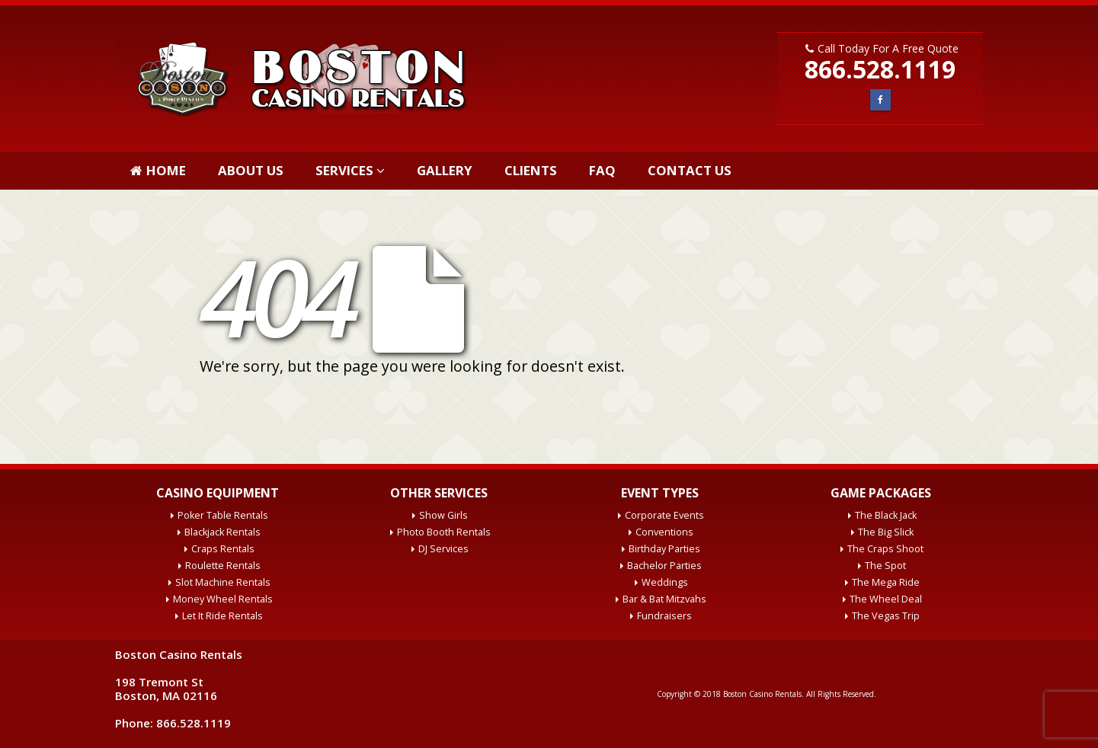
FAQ (602, 170)
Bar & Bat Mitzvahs (664, 599)
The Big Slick (886, 532)
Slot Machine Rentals (222, 582)
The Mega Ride (886, 582)
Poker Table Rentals (223, 515)
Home (158, 170)
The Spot (885, 565)
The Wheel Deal (886, 599)
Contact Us (689, 170)
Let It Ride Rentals (222, 615)
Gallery (444, 170)
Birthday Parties (664, 548)
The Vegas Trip (886, 615)
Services (344, 170)
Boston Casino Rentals (762, 694)
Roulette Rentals (223, 565)
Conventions (664, 532)
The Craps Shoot (885, 548)
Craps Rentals (222, 548)
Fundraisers (664, 615)
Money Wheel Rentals (223, 599)
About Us (250, 170)
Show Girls (443, 515)
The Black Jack (886, 515)
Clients (530, 170)
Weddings (665, 582)
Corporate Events (664, 515)
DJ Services (443, 548)
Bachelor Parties (664, 565)
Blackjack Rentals (222, 532)
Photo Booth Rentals (444, 532)
